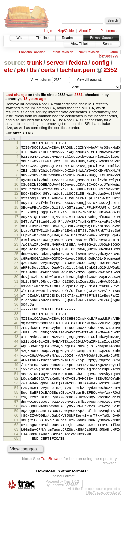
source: (15, 62)
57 (16, 457)
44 (16, 384)
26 (16, 283)
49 (16, 412)
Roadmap (69, 38)
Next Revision (89, 52)
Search (108, 44)
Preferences (109, 31)
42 (16, 373)
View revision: (41, 79)
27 (16, 289)
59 (16, 468)
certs (48, 69)
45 (16, 390)
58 (16, 463)
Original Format (62, 540)
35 (16, 333)
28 (16, 294)
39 (16, 356)
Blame (113, 52)
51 (16, 423)
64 (16, 496)
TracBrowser (52, 523)
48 (16, 406)
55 (16, 446)
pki (21, 69)
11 (16, 199)
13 (16, 210)
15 (16, 221)
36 (16, 339)
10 (16, 193)
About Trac (87, 31)
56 (16, 451)
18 (16, 238)
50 (16, 418)
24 (16, 272)
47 (16, 401)
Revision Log (108, 55)
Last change (16, 95)
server (55, 62)
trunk (34, 62)
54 (16, 440)
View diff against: (99, 79)
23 (16, 266)
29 (16, 300)
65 (16, 502)
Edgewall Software (64, 549)
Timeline (42, 38)
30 (16, 305)
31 (16, 311)
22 (16, 260)
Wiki (20, 38)
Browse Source (101, 38)
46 (16, 395)
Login (48, 31)
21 (16, 255)
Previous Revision (32, 52)
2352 (110, 69)
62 (16, 485)
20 (16, 249)
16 (16, 227)
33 (16, 322)
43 (16, 378)
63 (16, 491)
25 (16, 277)
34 (16, 328)
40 (16, 362)
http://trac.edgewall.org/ (103, 557)
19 (16, 244)
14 (16, 216)
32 (16, 317)
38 (16, 350)
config (100, 62)
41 (16, 367)
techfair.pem (77, 69)
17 (16, 232)
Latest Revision (62, 52)
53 (16, 435)
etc (8, 69)
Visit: (75, 87)
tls (33, 69)
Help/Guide (65, 31)
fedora (78, 62)
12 (16, 204)
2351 (78, 95)
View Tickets (80, 44)
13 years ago (34, 99)
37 (16, 345)
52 (16, 429)
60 (16, 474)
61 (16, 479)
